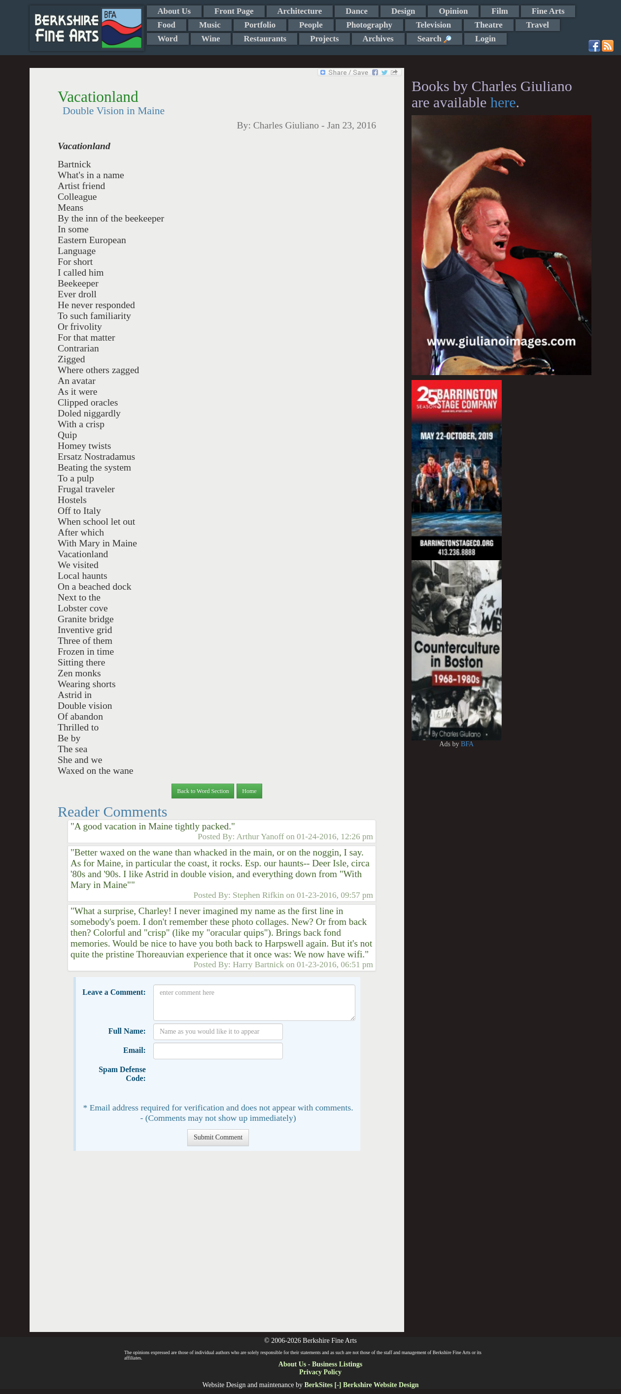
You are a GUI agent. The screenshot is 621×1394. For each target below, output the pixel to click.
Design (403, 11)
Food (166, 25)
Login (485, 38)
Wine (211, 38)
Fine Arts (548, 11)
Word (168, 38)
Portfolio (260, 25)
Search (434, 38)
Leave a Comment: (114, 992)
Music (210, 25)
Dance (356, 11)
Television (433, 25)
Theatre (489, 25)
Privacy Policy (320, 1372)
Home (249, 791)
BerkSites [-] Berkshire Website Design (361, 1385)
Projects (324, 38)
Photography (369, 25)
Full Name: (127, 1031)
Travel (537, 25)
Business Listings (337, 1364)
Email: (134, 1050)
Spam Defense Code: (122, 1073)
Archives (378, 38)
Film (499, 11)
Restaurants (264, 38)
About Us (174, 11)
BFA (467, 744)
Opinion (453, 11)
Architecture (299, 11)
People (311, 25)
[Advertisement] (216, 1246)
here (503, 102)
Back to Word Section (203, 791)
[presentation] (228, 1081)
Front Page (233, 11)
